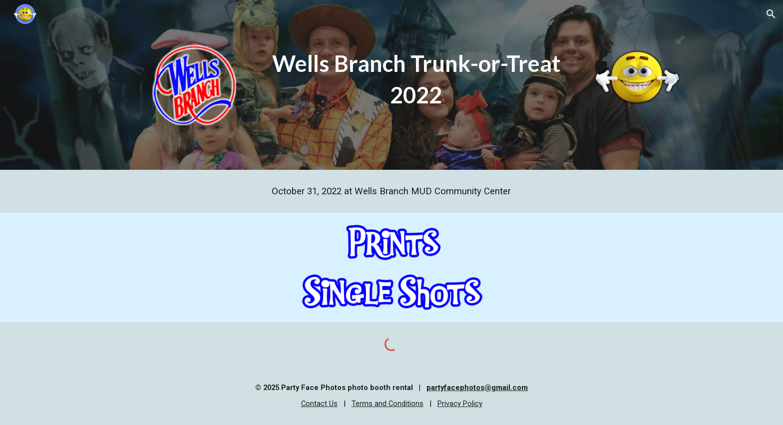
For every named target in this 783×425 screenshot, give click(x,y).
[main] (416, 79)
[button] (771, 14)
